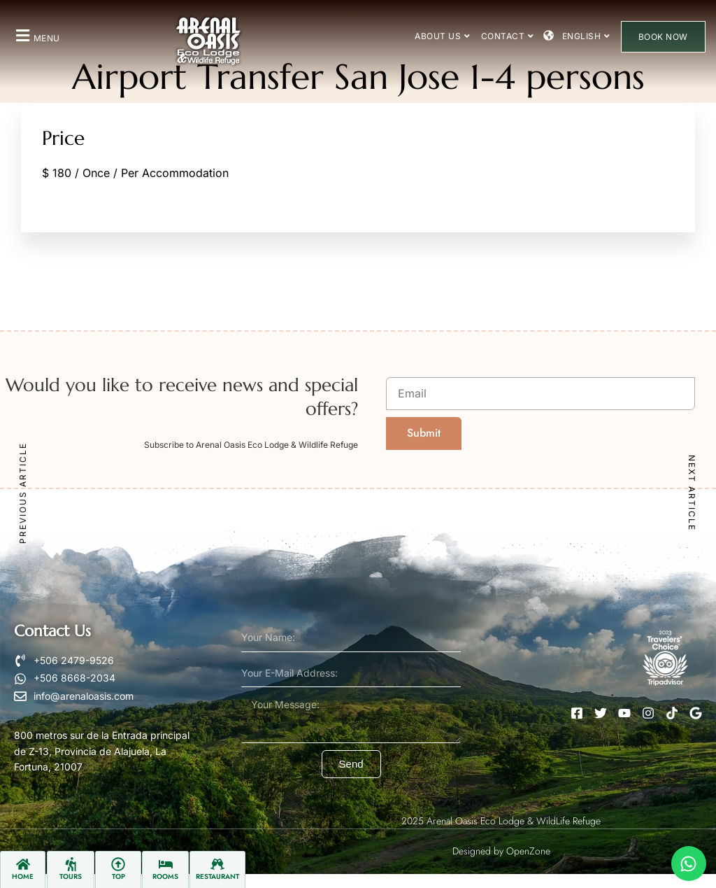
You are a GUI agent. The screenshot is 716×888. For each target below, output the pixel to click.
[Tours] (71, 864)
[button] (36, 35)
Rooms (165, 876)
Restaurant (217, 876)
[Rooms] (166, 864)
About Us (443, 36)
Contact (507, 36)
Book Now (663, 36)
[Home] (23, 864)
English (586, 36)
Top (118, 876)
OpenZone (528, 851)
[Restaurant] (217, 864)
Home (23, 876)
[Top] (118, 864)
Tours (70, 876)
